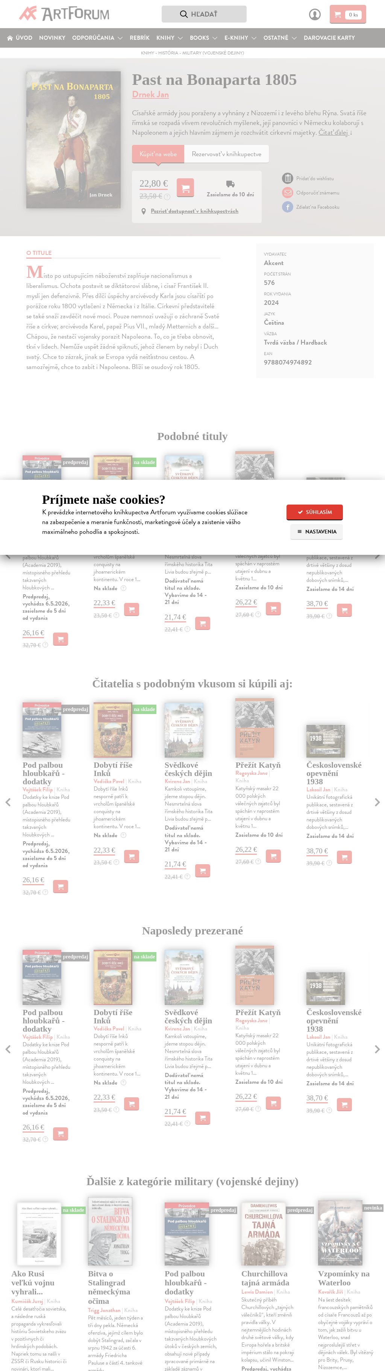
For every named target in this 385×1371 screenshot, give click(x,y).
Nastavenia (316, 532)
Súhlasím (315, 512)
